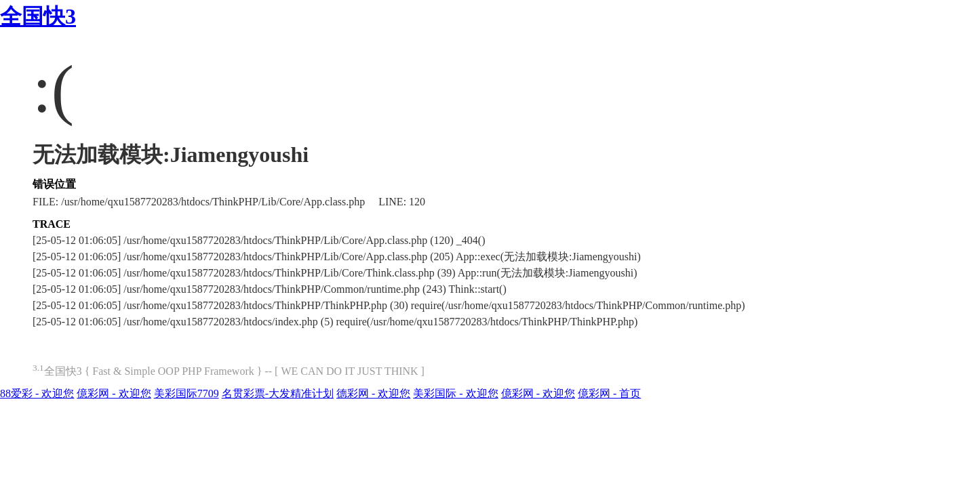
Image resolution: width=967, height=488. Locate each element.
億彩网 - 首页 (609, 393)
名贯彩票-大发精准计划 (278, 393)
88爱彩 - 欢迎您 (37, 393)
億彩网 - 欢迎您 (114, 393)
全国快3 (38, 16)
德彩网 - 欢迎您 (373, 393)
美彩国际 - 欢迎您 (455, 393)
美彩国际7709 (186, 393)
